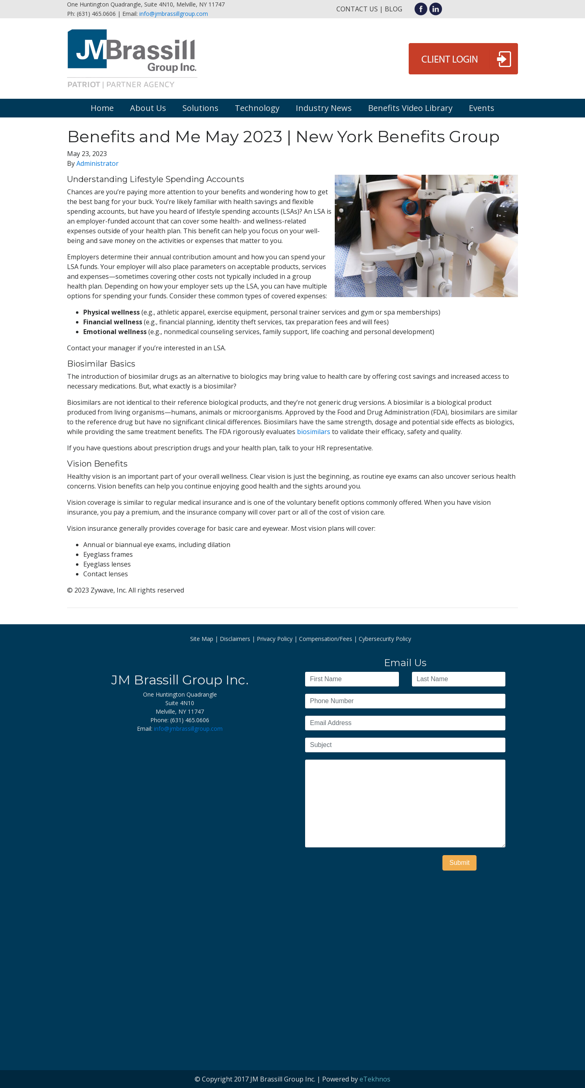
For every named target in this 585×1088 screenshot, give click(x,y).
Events (481, 107)
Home (102, 107)
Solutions (200, 107)
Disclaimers (235, 639)
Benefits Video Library (410, 107)
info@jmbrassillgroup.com (173, 13)
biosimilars (313, 431)
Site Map (201, 639)
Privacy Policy (274, 639)
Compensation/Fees (325, 639)
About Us (148, 107)
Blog (393, 8)
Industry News (324, 107)
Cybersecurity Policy (385, 639)
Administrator (97, 163)
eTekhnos (375, 1079)
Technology (257, 107)
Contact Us (357, 8)
